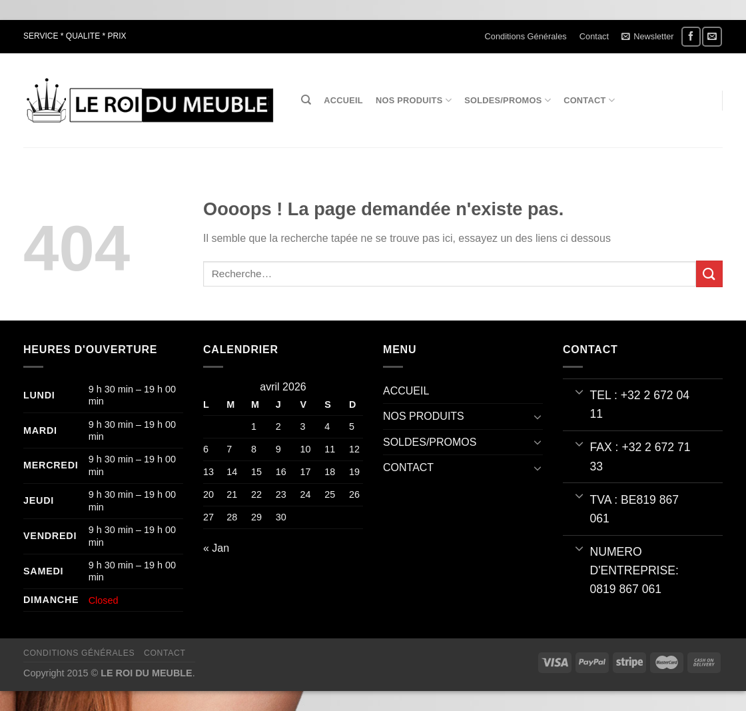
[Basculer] (537, 416)
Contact (594, 36)
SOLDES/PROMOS (507, 100)
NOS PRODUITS (414, 100)
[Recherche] (306, 100)
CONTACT (589, 100)
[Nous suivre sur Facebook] (691, 36)
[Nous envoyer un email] (711, 36)
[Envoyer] (709, 274)
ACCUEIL (343, 100)
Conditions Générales (526, 36)
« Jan (216, 548)
